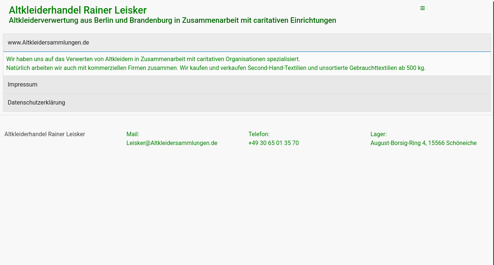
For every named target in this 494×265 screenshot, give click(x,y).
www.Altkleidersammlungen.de (48, 42)
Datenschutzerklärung (36, 102)
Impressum (23, 84)
